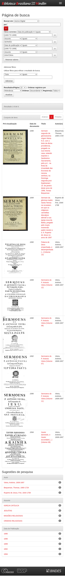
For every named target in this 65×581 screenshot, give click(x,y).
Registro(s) (47, 91)
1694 (6, 554)
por (5, 25)
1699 (6, 544)
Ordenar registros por (37, 88)
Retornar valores (11, 60)
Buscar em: (8, 21)
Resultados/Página (11, 88)
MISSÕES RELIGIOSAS (13, 516)
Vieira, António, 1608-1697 (14, 483)
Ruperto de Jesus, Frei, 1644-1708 (17, 493)
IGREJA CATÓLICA (11, 506)
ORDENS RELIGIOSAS (13, 521)
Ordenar (25, 91)
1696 (6, 539)
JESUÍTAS (8, 511)
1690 (6, 534)
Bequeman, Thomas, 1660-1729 (16, 488)
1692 (6, 549)
